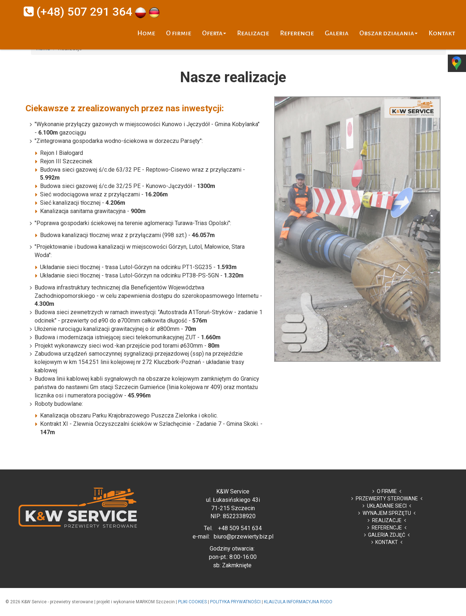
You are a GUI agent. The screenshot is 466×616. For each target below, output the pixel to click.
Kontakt (442, 33)
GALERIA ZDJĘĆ (386, 535)
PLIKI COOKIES (192, 601)
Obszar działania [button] (388, 33)
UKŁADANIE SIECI (387, 506)
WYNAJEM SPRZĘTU (387, 513)
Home (146, 33)
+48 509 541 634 (240, 528)
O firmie (178, 33)
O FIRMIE (387, 491)
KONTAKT (386, 542)
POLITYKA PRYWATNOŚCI (235, 601)
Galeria (336, 33)
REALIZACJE (387, 520)
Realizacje (253, 33)
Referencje (297, 33)
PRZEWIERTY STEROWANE (387, 498)
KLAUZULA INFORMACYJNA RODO (298, 601)
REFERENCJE (387, 528)
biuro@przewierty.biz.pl (243, 536)
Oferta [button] (214, 33)
